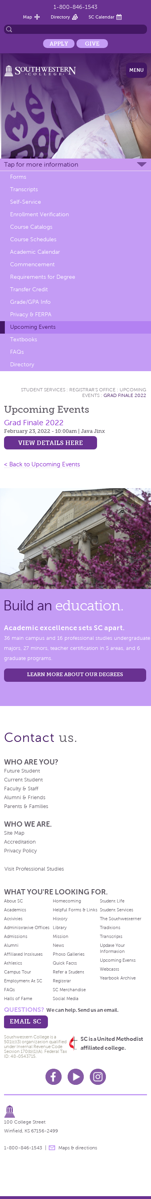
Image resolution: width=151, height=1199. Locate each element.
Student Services (43, 390)
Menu (136, 70)
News (58, 945)
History (60, 918)
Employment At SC (23, 980)
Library (59, 927)
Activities (13, 918)
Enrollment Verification (39, 214)
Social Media (66, 998)
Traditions (110, 927)
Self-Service (25, 202)
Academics (15, 909)
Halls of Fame (18, 998)
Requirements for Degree (42, 277)
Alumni (11, 945)
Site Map (14, 833)
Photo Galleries (69, 954)
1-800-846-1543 (75, 7)
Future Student (22, 771)
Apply (59, 43)
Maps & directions (77, 1148)
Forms (18, 177)
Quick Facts (65, 963)
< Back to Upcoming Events (42, 464)
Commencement (32, 264)
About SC (13, 900)
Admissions (15, 936)
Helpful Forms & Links (75, 909)
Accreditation (20, 842)
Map (27, 17)
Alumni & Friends (25, 797)
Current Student (23, 780)
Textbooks (23, 339)
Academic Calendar (35, 252)
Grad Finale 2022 (124, 395)
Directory (60, 17)
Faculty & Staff (21, 789)
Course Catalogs (31, 227)
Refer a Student (68, 971)
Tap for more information (41, 164)
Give (92, 43)
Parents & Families (26, 806)
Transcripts (24, 189)
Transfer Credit (29, 289)
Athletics (13, 963)
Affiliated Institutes (23, 954)
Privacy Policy (20, 851)
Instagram (98, 1077)
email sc (25, 1021)
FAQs (17, 352)
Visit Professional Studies (34, 869)
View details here (50, 442)
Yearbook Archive (118, 977)
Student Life (112, 900)
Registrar (62, 980)
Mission (60, 936)
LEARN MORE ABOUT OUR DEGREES (75, 674)
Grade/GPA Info (30, 302)
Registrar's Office (92, 390)
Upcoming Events (33, 327)
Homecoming (67, 900)
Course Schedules (33, 239)
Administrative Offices (27, 927)
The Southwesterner (120, 918)
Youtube (76, 1077)
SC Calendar (101, 17)
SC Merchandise (69, 989)
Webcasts (109, 969)
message (52, 1147)
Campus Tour (17, 971)
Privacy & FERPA (31, 314)
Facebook (54, 1077)
